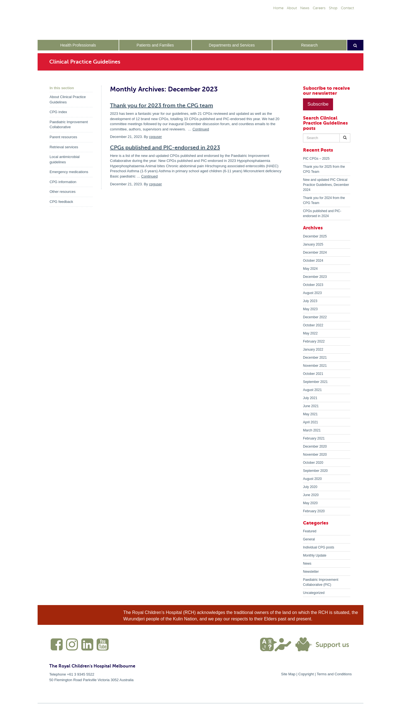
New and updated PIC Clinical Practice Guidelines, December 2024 (326, 185)
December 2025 (315, 236)
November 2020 (315, 455)
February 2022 (314, 341)
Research (309, 45)
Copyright (306, 674)
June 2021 (311, 406)
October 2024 (313, 261)
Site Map (288, 674)
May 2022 (310, 333)
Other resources (62, 192)
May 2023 (310, 309)
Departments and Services (232, 45)
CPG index (58, 112)
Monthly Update (314, 555)
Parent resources (63, 137)
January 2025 (313, 244)
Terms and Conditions (334, 674)
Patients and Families (155, 45)
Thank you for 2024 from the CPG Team (324, 200)
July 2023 (310, 301)
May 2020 (310, 503)
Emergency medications (69, 172)
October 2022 (313, 325)
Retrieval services (64, 147)
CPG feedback (61, 202)
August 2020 (312, 479)
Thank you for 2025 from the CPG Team (324, 169)
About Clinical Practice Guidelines (68, 99)
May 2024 (310, 269)
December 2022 (315, 317)
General (309, 539)
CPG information (63, 182)
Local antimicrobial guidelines (65, 159)
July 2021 (310, 398)
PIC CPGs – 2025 (316, 159)
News (307, 563)
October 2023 (313, 285)
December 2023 (315, 277)
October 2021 (313, 374)
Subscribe (318, 104)
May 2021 (310, 414)
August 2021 (312, 390)
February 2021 (314, 438)
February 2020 (314, 511)
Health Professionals (78, 45)
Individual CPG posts (318, 547)
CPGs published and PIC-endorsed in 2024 (322, 213)
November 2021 (315, 366)
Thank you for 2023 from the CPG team (161, 105)
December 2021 (315, 358)
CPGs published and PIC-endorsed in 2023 (165, 147)
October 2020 (313, 463)
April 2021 (310, 422)
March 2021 (312, 430)
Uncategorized (313, 593)
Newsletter (311, 572)
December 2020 (315, 446)
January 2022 (313, 349)
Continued (200, 129)
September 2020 (315, 471)
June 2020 (311, 495)
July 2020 (310, 487)
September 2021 (315, 382)
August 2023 (312, 293)
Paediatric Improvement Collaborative (69, 124)
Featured (309, 531)
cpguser (155, 137)
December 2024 (315, 252)
